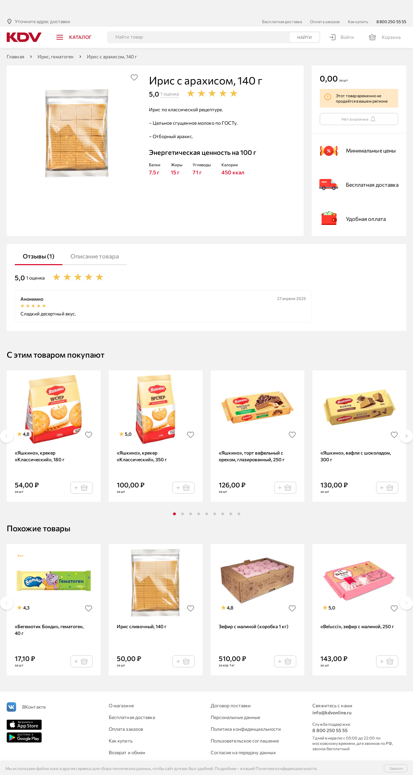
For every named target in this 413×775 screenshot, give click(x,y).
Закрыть (396, 768)
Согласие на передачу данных (243, 736)
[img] (134, 61)
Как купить (358, 5)
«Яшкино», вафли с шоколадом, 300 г (355, 439)
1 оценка (169, 77)
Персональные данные (235, 701)
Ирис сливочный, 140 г (141, 610)
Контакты (221, 748)
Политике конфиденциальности (286, 768)
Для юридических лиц (133, 748)
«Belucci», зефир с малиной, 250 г (357, 610)
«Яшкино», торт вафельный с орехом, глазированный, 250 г (252, 439)
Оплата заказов (325, 5)
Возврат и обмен (127, 736)
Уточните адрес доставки (42, 5)
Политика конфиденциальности (246, 712)
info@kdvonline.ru (332, 696)
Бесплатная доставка (282, 5)
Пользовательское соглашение (245, 724)
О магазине (121, 689)
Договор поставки (231, 689)
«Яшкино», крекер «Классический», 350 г (142, 439)
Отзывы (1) (38, 239)
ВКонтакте (34, 690)
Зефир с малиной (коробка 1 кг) (254, 610)
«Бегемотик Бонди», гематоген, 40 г (49, 613)
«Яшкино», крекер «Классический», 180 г (39, 439)
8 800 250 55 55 (391, 5)
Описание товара (94, 239)
